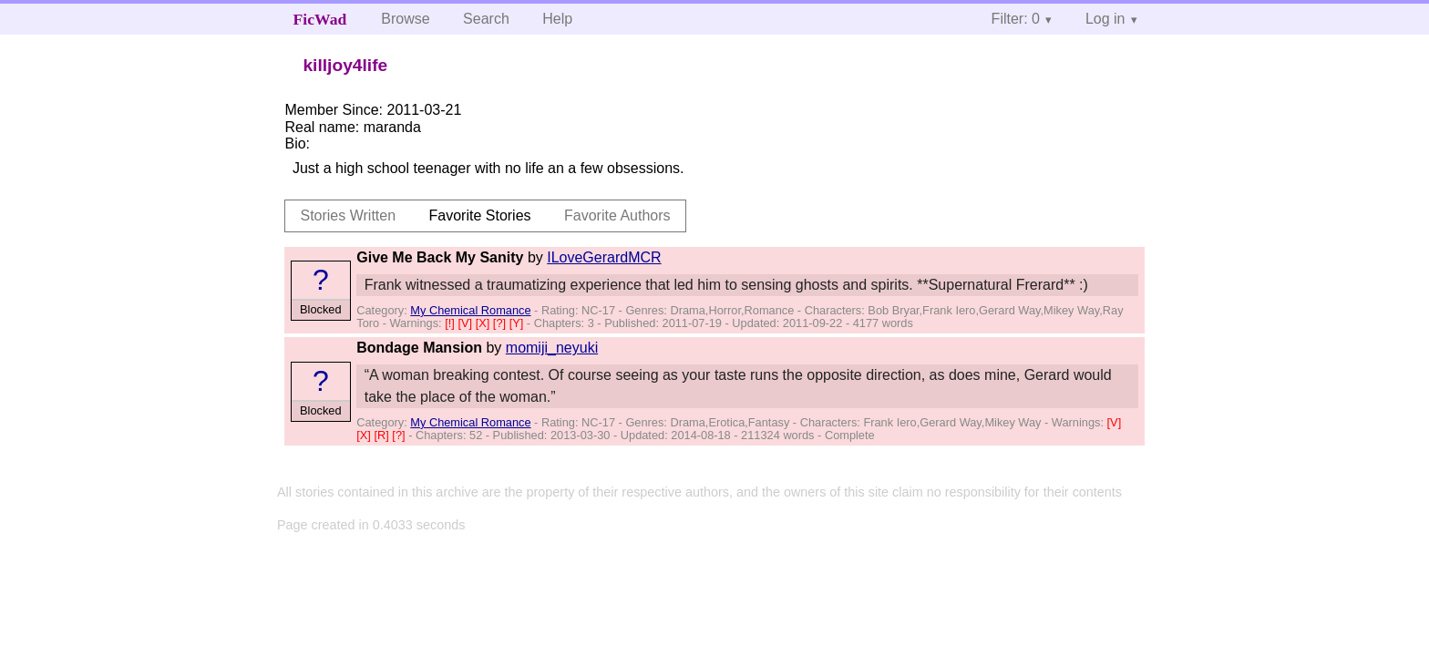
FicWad (320, 19)
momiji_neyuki (552, 347)
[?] (501, 323)
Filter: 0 (1016, 18)
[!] (451, 323)
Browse (405, 18)
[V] (466, 323)
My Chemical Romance (470, 310)
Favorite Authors (617, 215)
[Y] (518, 323)
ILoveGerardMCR (604, 257)
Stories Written (348, 215)
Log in (1105, 18)
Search (486, 18)
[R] (383, 435)
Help (557, 18)
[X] (484, 323)
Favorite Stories (480, 215)
